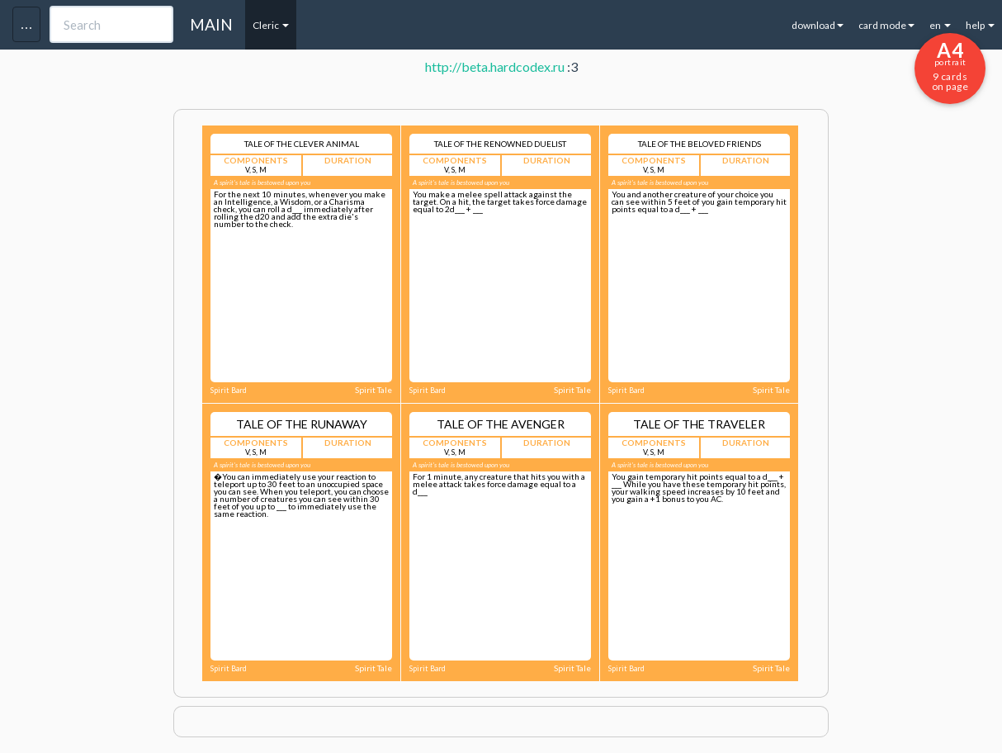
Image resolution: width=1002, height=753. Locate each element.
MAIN (211, 24)
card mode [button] (886, 25)
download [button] (818, 25)
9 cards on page (950, 65)
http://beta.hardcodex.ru (495, 66)
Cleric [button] (271, 25)
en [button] (940, 25)
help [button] (980, 25)
